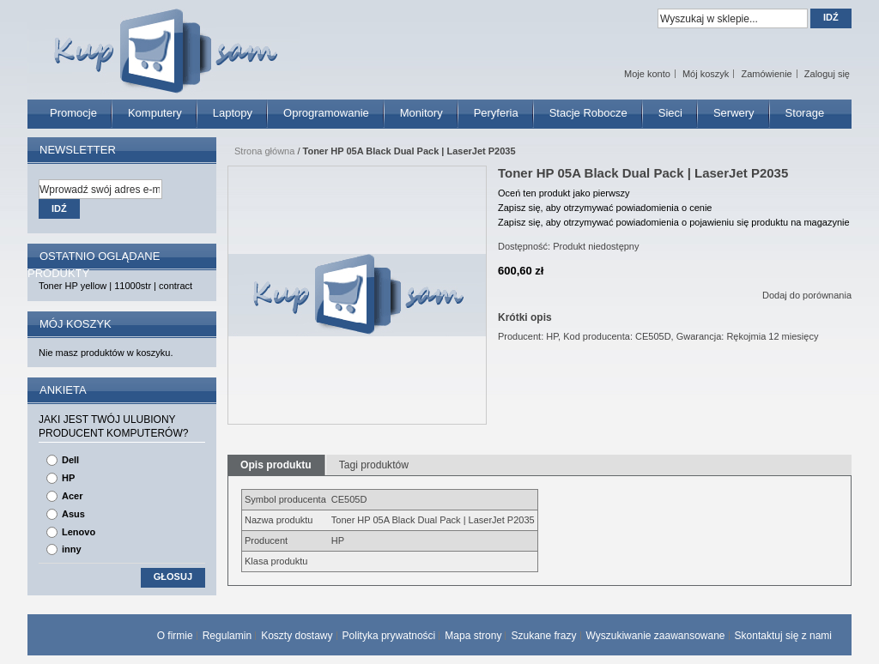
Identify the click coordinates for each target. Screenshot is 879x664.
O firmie (175, 636)
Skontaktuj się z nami (783, 636)
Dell (70, 460)
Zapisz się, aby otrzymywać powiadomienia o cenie (605, 207)
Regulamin (227, 636)
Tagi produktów (374, 465)
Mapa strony (473, 636)
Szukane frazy (543, 636)
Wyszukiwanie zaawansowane (655, 636)
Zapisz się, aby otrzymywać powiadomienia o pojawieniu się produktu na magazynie (674, 222)
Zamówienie (766, 74)
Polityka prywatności (389, 636)
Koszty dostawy (296, 636)
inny (72, 549)
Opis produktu (276, 465)
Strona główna (264, 151)
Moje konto (647, 74)
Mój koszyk (705, 74)
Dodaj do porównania (807, 295)
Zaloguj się (827, 74)
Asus (73, 514)
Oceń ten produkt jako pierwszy (563, 193)
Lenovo (78, 532)
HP (68, 478)
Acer (72, 496)
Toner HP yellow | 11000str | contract (115, 286)
